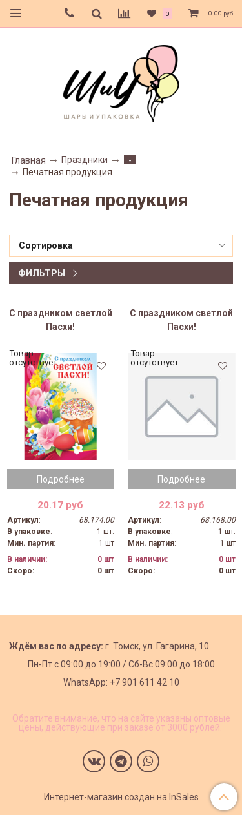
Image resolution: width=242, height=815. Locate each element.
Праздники (84, 160)
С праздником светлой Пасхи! (60, 320)
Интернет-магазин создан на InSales (121, 796)
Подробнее (61, 479)
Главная (29, 160)
